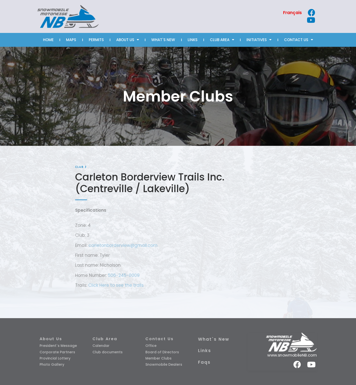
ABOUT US (127, 39)
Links (204, 351)
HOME (48, 39)
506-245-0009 (124, 275)
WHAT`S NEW (163, 39)
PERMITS (96, 39)
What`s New (213, 339)
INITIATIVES (258, 39)
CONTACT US (298, 39)
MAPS (71, 39)
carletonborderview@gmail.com (123, 245)
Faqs (204, 362)
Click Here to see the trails (116, 285)
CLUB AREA (222, 39)
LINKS (193, 39)
